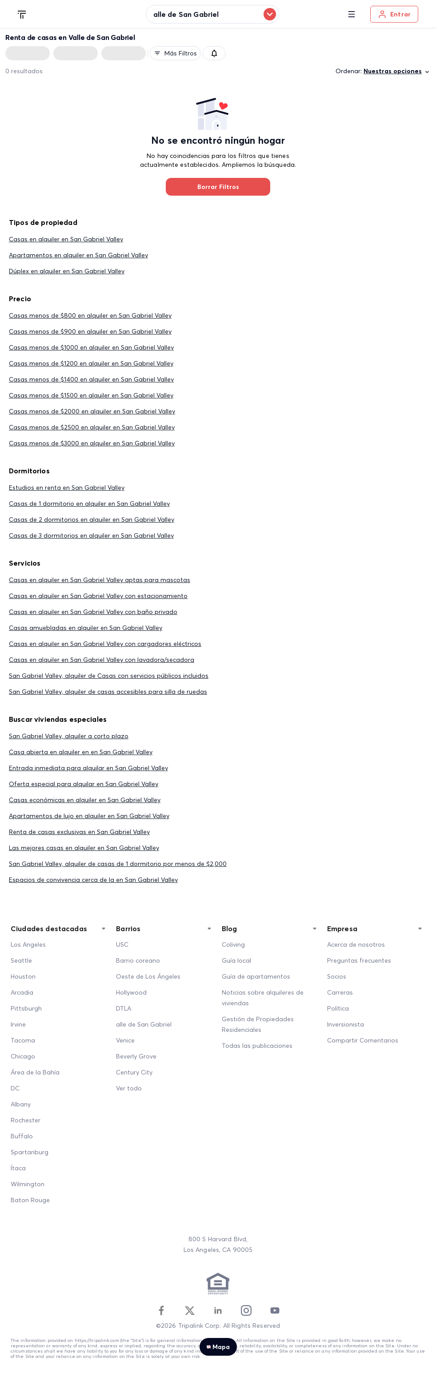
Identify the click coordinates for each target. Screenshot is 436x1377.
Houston (23, 976)
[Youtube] (274, 1310)
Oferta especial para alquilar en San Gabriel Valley (83, 784)
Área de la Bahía (35, 1072)
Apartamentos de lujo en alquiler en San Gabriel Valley (89, 816)
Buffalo (22, 1136)
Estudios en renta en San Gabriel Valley (66, 488)
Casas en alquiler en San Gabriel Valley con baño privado (93, 612)
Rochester (25, 1120)
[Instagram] (246, 1310)
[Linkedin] (217, 1310)
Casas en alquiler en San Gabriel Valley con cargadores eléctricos (105, 644)
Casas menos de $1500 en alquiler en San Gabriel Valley (91, 395)
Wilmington (27, 1184)
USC (122, 944)
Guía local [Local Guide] (236, 960)
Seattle (21, 960)
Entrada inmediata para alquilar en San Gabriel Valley (88, 768)
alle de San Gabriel (144, 1024)
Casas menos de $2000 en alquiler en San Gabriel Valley (92, 411)
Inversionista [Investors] (345, 1024)
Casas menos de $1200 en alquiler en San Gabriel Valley (91, 363)
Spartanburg (29, 1152)
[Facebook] (161, 1310)
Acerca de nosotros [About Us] (356, 944)
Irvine (18, 1024)
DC (15, 1088)
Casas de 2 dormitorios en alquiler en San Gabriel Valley (91, 519)
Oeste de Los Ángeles (148, 976)
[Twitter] (189, 1310)
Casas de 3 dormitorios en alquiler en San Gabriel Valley (91, 535)
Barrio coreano (138, 960)
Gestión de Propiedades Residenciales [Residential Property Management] (258, 1024)
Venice (125, 1040)
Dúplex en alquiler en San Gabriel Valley (66, 271)
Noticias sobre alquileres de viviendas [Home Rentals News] (263, 997)
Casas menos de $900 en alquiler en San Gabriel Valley (90, 331)
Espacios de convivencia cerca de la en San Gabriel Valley (93, 880)
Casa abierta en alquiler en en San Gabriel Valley (80, 752)
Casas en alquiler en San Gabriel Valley (66, 239)
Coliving (233, 944)
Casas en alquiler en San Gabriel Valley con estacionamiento (98, 596)
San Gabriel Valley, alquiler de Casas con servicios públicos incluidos (108, 676)
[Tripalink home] (22, 13)
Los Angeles (28, 944)
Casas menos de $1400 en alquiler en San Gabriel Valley (91, 379)
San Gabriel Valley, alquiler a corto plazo (68, 736)
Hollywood (131, 992)
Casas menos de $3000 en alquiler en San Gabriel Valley (92, 443)
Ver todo (129, 1088)
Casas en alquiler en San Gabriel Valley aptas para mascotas (99, 580)
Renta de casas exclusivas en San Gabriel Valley (79, 832)
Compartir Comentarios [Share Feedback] (362, 1040)
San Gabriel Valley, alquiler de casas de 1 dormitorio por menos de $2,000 (118, 864)
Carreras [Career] (340, 992)
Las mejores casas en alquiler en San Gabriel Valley (84, 848)
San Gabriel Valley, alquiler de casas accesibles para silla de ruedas (108, 692)
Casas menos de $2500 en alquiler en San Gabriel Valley (92, 427)
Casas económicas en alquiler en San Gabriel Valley (84, 800)
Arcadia (22, 992)
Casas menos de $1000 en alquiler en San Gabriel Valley (91, 347)
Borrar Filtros (218, 187)
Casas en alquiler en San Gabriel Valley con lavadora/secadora (101, 660)
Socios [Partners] (336, 976)
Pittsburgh (26, 1008)
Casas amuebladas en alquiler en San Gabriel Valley (85, 628)
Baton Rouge (30, 1200)
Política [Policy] (338, 1008)
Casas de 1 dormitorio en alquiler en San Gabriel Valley (89, 504)
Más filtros (175, 53)
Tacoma (23, 1040)
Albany (21, 1104)
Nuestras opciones (397, 71)
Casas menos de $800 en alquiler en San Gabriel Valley (90, 315)
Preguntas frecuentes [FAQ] (359, 960)
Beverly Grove (136, 1056)
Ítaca (18, 1168)
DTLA (123, 1008)
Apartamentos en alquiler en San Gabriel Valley (78, 255)
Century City (134, 1072)
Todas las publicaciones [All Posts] (257, 1046)
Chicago (23, 1056)
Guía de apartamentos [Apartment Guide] (256, 976)
